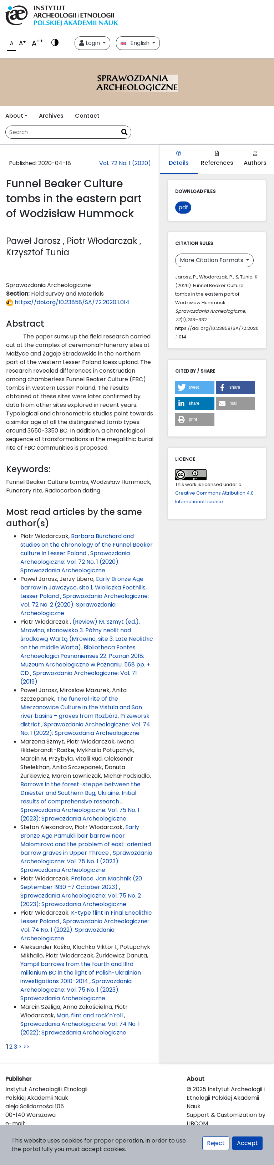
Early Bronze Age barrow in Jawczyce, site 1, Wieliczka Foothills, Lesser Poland (83, 587)
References (217, 159)
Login (90, 43)
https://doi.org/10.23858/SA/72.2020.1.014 (68, 302)
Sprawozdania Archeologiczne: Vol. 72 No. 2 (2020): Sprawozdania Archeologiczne (84, 604)
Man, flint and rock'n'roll (90, 1015)
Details (179, 159)
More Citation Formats (212, 260)
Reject (216, 1143)
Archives (51, 116)
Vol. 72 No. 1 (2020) (125, 163)
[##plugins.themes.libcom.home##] (137, 82)
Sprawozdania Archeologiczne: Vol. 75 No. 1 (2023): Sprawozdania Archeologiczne (79, 814)
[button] (194, 387)
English (136, 43)
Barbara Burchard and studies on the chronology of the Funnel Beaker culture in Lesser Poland (86, 544)
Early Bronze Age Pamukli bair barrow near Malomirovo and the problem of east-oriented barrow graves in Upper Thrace (85, 840)
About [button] (14, 116)
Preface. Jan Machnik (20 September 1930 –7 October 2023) (81, 882)
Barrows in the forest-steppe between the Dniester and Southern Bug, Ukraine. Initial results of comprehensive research (80, 793)
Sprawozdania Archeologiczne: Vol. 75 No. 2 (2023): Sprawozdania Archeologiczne (80, 899)
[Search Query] (62, 132)
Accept (247, 1143)
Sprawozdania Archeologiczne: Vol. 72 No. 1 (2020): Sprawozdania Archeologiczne (75, 561)
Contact (87, 116)
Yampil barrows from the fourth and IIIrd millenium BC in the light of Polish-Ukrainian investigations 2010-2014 (80, 972)
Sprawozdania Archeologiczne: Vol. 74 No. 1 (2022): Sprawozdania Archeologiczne (85, 728)
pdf (183, 207)
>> (26, 1047)
